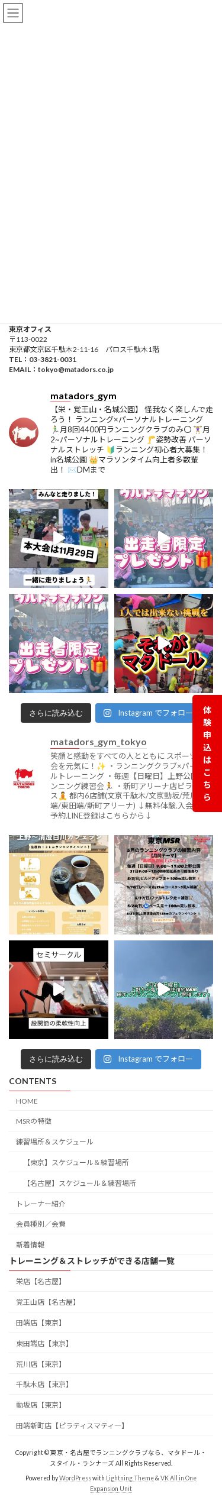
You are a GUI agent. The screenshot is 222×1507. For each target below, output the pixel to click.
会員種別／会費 (41, 1224)
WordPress (75, 1478)
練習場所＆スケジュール (55, 1141)
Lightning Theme (130, 1478)
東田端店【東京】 (44, 1343)
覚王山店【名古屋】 (48, 1302)
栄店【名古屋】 (41, 1281)
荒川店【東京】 (41, 1363)
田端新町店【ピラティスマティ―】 (72, 1425)
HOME (27, 1100)
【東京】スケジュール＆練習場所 (76, 1162)
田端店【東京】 (41, 1322)
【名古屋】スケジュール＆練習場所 (79, 1183)
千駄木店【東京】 (44, 1384)
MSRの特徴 (34, 1121)
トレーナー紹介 (41, 1203)
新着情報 (30, 1244)
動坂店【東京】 (41, 1405)
